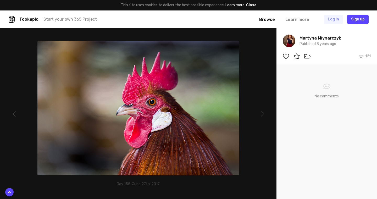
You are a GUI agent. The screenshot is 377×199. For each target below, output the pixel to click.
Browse (267, 19)
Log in (333, 19)
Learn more (235, 5)
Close (251, 5)
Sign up (358, 19)
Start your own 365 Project (70, 19)
